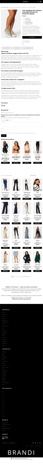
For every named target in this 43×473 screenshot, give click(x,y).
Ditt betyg (3, 123)
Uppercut (4, 384)
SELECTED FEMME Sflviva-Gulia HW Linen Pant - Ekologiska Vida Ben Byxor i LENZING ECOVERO (5, 222)
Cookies (27, 449)
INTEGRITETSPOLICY (6, 432)
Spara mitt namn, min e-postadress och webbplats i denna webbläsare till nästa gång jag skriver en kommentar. (19, 136)
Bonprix (3, 322)
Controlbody (27, 158)
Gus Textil (4, 343)
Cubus (3, 333)
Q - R (3, 410)
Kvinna (5, 11)
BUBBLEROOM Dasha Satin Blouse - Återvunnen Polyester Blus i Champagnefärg (27, 199)
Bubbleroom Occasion (16, 220)
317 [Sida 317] (22, 280)
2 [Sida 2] (14, 280)
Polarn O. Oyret (5, 371)
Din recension (3, 125)
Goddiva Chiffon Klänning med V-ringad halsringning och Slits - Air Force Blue (27, 246)
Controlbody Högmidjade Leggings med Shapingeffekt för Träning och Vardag (37, 161)
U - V (3, 414)
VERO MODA (37, 268)
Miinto (3, 357)
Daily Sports (4, 335)
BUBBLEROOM (27, 196)
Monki (3, 363)
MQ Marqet (4, 365)
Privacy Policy (32, 449)
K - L (3, 404)
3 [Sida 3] (16, 280)
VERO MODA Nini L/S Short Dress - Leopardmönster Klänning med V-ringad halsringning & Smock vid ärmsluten (37, 271)
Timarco (3, 380)
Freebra (16, 158)
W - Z (3, 416)
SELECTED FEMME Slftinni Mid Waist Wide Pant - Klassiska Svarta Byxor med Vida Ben (37, 222)
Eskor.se (4, 339)
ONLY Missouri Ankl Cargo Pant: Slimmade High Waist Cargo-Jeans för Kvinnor (16, 246)
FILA (23, 48)
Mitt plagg (4, 361)
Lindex (3, 349)
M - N (3, 406)
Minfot (3, 359)
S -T (3, 412)
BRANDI (25, 1)
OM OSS (3, 430)
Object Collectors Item (5, 159)
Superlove (4, 378)
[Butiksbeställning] (36, 179)
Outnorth (4, 369)
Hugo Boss (4, 345)
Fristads (3, 341)
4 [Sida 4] (18, 280)
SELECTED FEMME (5, 219)
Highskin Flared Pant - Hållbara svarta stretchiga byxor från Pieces (16, 199)
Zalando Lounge (5, 386)
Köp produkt (32, 41)
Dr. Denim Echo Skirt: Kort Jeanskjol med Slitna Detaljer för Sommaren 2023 (16, 271)
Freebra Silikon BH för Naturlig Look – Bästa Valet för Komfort (16, 161)
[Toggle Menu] (40, 1)
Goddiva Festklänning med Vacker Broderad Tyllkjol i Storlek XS (37, 246)
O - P (3, 408)
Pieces (16, 196)
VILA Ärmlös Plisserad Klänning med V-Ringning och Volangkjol (27, 222)
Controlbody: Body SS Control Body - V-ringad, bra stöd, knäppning (27, 161)
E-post (2, 134)
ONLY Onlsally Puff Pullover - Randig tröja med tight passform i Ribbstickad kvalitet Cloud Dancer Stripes (38, 199)
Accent (3, 316)
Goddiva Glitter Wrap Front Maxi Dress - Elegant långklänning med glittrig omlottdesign (5, 271)
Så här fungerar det (6, 428)
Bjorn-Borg (4, 318)
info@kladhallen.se (12, 446)
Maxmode (4, 355)
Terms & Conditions (38, 449)
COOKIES (4, 434)
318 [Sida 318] (25, 280)
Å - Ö (3, 418)
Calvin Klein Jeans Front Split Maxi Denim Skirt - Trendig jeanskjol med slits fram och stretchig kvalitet (5, 199)
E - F (3, 398)
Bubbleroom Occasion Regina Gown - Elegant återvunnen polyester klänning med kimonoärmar (5, 248)
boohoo (3, 320)
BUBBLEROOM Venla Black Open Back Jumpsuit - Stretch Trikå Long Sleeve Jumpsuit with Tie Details (27, 271)
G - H (3, 400)
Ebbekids (4, 337)
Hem (2, 11)
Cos (3, 331)
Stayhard (4, 376)
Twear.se (4, 382)
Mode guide (4, 426)
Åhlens (3, 388)
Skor (8, 11)
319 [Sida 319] (28, 280)
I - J (3, 402)
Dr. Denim (16, 268)
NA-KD (3, 367)
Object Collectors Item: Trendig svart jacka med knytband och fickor (5, 162)
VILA (27, 219)
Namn (2, 132)
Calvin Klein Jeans (5, 196)
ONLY (37, 196)
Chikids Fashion (5, 329)
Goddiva (27, 244)
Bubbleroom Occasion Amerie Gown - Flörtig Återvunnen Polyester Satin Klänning (16, 223)
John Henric (4, 347)
